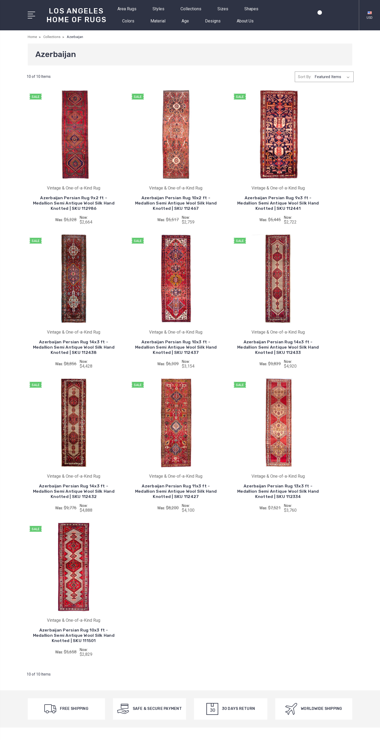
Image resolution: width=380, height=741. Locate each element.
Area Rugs (129, 8)
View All (214, 610)
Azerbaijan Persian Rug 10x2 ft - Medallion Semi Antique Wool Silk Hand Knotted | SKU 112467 (148, 192)
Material (160, 20)
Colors (130, 20)
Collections (193, 8)
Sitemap (157, 732)
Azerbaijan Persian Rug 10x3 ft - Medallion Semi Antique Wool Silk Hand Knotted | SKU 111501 (148, 464)
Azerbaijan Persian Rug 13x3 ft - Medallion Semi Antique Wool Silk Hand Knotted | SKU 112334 (65, 464)
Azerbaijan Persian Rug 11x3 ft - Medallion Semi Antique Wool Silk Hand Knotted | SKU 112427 (315, 328)
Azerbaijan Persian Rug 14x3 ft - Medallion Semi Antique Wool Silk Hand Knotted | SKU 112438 (315, 192)
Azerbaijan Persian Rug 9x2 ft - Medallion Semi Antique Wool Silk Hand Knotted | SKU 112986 (65, 192)
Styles (161, 8)
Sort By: (304, 76)
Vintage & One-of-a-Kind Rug (232, 602)
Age (187, 20)
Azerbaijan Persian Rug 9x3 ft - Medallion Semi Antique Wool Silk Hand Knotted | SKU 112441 (232, 192)
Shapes (253, 8)
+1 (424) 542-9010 (52, 613)
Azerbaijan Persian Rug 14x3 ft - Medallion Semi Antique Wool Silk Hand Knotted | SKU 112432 (232, 328)
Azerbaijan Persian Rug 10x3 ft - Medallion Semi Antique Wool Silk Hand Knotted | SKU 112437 (65, 328)
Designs (215, 20)
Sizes (225, 8)
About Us (247, 20)
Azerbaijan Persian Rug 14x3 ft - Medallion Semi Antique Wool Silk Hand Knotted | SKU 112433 (148, 328)
